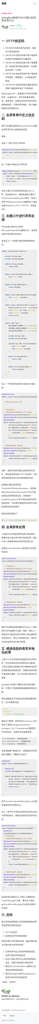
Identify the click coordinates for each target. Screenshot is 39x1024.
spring (5, 982)
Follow (19, 25)
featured (12, 982)
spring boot (6, 13)
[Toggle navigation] (34, 3)
